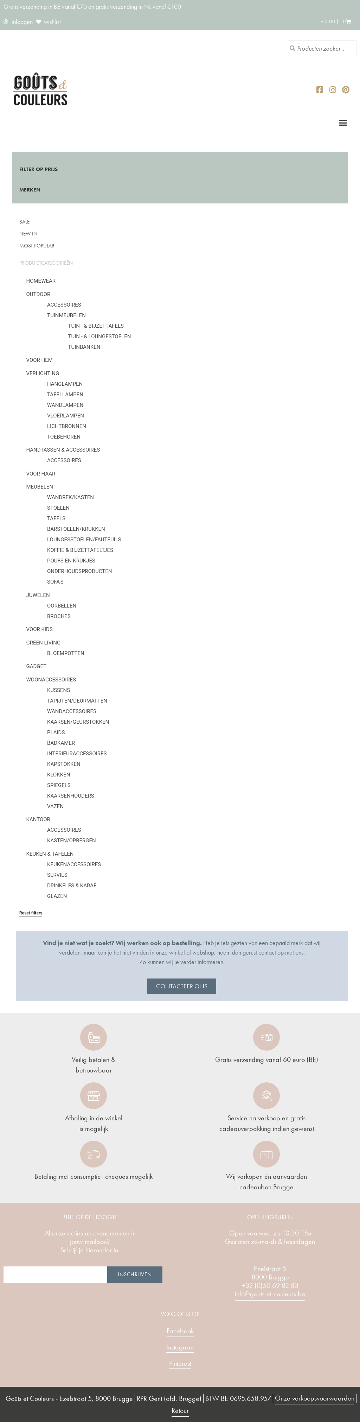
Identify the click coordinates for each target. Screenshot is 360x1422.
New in (28, 233)
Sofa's (55, 582)
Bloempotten (65, 653)
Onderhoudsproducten (79, 571)
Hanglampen (65, 384)
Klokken (58, 775)
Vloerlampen (65, 416)
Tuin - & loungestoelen (99, 336)
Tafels (56, 518)
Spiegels (59, 785)
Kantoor (38, 819)
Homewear (41, 281)
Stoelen (58, 508)
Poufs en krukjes (71, 561)
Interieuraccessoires (77, 753)
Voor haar (41, 474)
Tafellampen (65, 394)
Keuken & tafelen (50, 854)
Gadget (36, 666)
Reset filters (30, 913)
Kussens (58, 690)
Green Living (43, 643)
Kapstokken (64, 764)
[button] (343, 122)
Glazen (57, 896)
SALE (24, 221)
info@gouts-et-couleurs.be (270, 1293)
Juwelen (38, 595)
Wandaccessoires (71, 711)
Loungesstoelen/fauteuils (84, 539)
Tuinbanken (84, 347)
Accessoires (64, 305)
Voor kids (39, 629)
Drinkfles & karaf (71, 885)
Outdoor (38, 294)
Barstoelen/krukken (76, 529)
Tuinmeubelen (66, 315)
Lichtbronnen (66, 426)
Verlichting (42, 373)
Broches (59, 616)
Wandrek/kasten (70, 497)
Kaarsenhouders (70, 796)
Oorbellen (61, 606)
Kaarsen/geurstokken (78, 722)
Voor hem (39, 360)
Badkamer (61, 743)
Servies (57, 875)
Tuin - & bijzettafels (96, 326)
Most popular (36, 245)
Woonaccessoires (51, 680)
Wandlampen (65, 405)
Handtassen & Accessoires (63, 450)
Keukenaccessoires (74, 864)
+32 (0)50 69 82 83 (270, 1285)
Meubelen (39, 487)
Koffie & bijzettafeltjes (80, 550)
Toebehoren (64, 437)
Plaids (56, 732)
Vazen (55, 806)
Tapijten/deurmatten (77, 701)
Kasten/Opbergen (71, 840)
